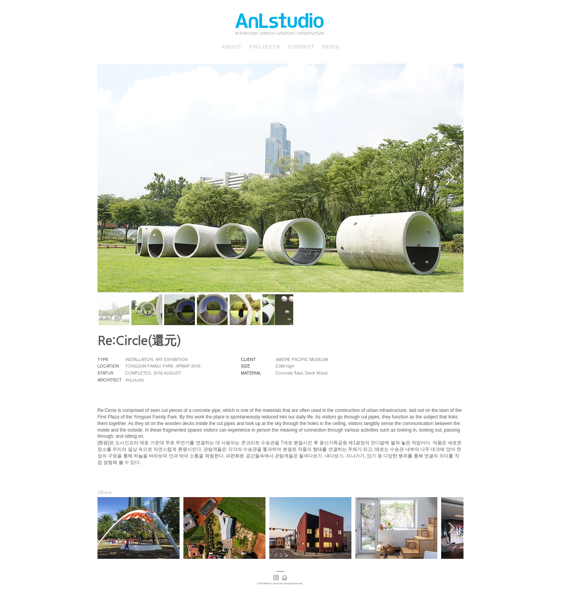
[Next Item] (450, 178)
